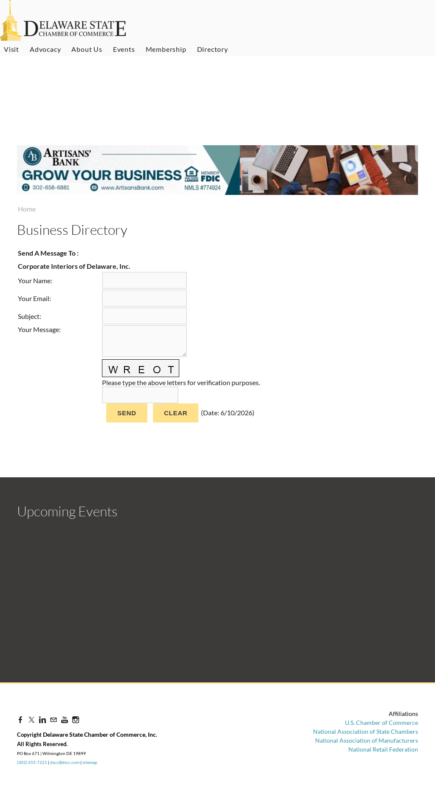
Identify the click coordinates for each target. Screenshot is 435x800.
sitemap (89, 762)
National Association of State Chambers (365, 731)
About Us (86, 49)
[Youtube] (64, 719)
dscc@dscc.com (64, 762)
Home (27, 209)
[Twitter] (31, 719)
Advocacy (45, 49)
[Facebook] (20, 719)
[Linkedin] (42, 719)
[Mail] (53, 719)
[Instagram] (75, 719)
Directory (212, 49)
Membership (166, 49)
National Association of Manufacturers (366, 740)
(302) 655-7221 (32, 762)
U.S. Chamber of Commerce (381, 722)
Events (124, 49)
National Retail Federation (383, 749)
